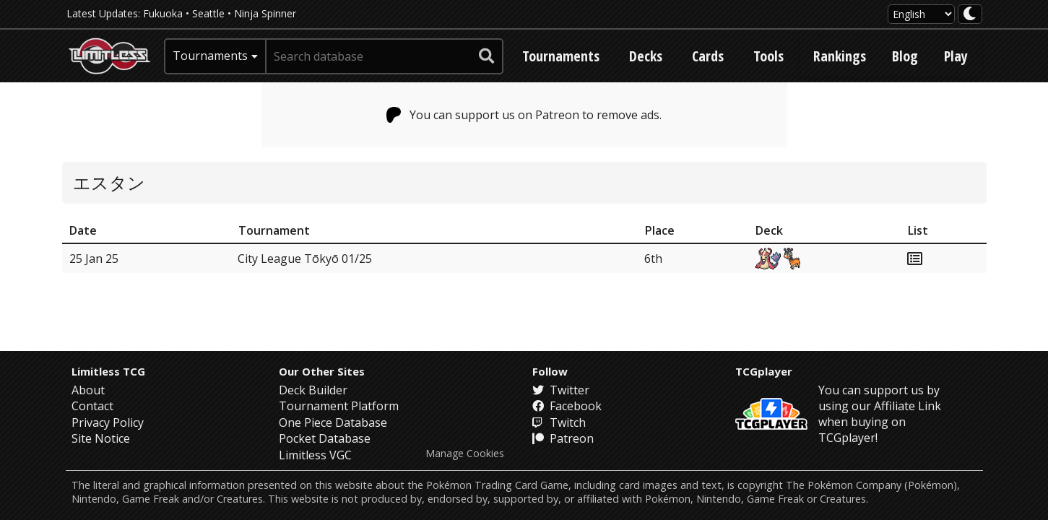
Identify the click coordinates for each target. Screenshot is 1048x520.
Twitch (559, 422)
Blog (905, 56)
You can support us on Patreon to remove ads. (524, 115)
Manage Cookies (464, 453)
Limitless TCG (108, 371)
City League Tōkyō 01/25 (305, 258)
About (88, 390)
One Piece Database (333, 422)
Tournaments (560, 56)
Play (956, 56)
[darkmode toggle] (970, 14)
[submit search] (487, 56)
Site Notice (101, 438)
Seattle (208, 13)
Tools (768, 56)
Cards (708, 56)
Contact (92, 406)
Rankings (839, 56)
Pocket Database (325, 438)
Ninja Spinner (265, 13)
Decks (645, 56)
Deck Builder (313, 390)
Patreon (563, 438)
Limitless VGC (315, 455)
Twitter (560, 390)
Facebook (567, 406)
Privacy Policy (108, 422)
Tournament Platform (339, 406)
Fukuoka (163, 13)
